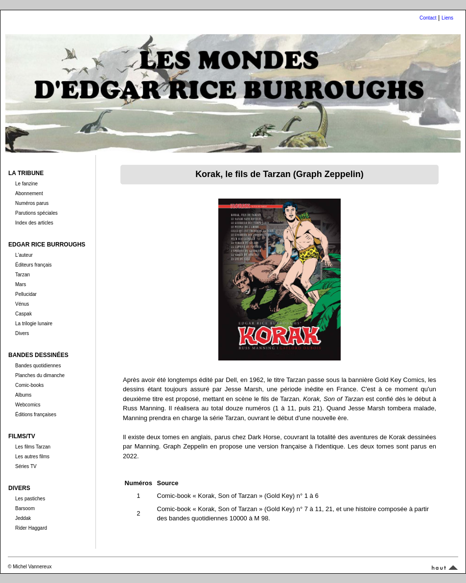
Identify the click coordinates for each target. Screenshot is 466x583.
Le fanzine (26, 183)
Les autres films (32, 456)
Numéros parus (31, 203)
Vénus (22, 304)
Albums (23, 395)
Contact (427, 18)
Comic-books (29, 385)
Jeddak (23, 518)
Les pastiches (30, 498)
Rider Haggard (31, 528)
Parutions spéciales (36, 213)
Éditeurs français (33, 265)
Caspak (23, 313)
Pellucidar (26, 294)
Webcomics (28, 404)
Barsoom (25, 508)
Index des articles (34, 222)
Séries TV (26, 466)
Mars (20, 284)
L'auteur (24, 255)
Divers (22, 333)
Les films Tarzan (32, 446)
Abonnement (29, 193)
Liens (447, 18)
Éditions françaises (35, 414)
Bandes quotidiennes (38, 365)
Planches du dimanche (40, 375)
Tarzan (22, 274)
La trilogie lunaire (33, 323)
